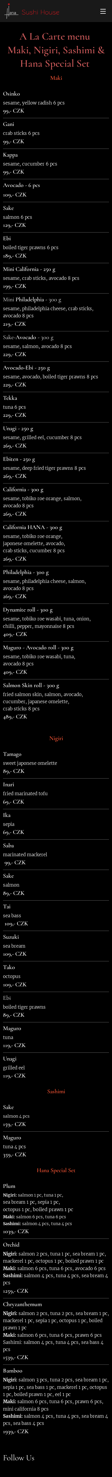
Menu (103, 11)
